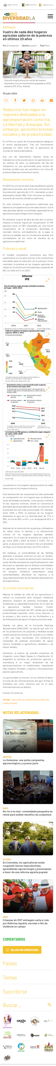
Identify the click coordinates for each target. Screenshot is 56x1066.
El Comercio (13, 45)
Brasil (5, 808)
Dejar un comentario (22, 950)
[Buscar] (23, 1004)
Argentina (7, 757)
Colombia (7, 859)
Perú (47, 45)
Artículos (9, 27)
